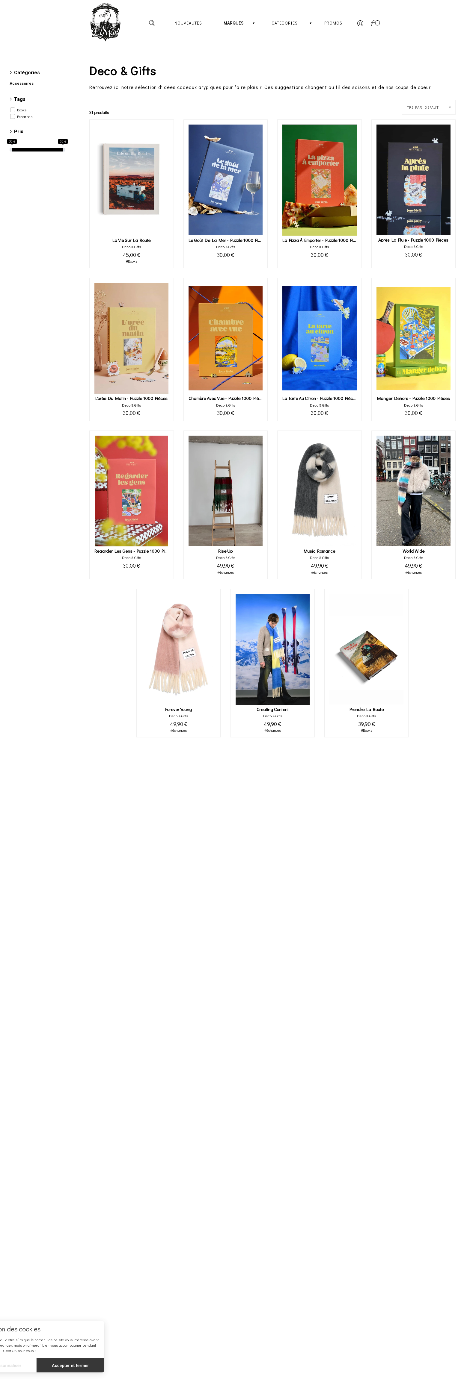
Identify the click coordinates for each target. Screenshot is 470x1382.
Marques (234, 23)
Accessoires (22, 83)
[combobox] (429, 107)
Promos (333, 23)
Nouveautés (188, 23)
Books (21, 109)
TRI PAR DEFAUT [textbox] (423, 107)
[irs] (0, 0)
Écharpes (24, 116)
